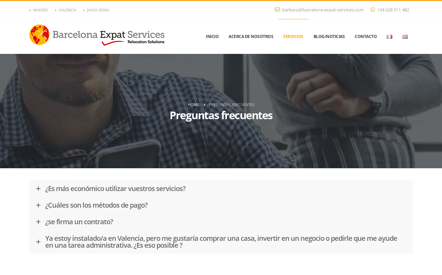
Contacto (366, 36)
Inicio (212, 36)
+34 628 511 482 (390, 10)
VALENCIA (65, 9)
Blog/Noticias (329, 36)
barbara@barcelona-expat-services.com (319, 10)
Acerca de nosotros (251, 36)
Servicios (293, 36)
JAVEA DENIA (96, 9)
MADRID (38, 9)
